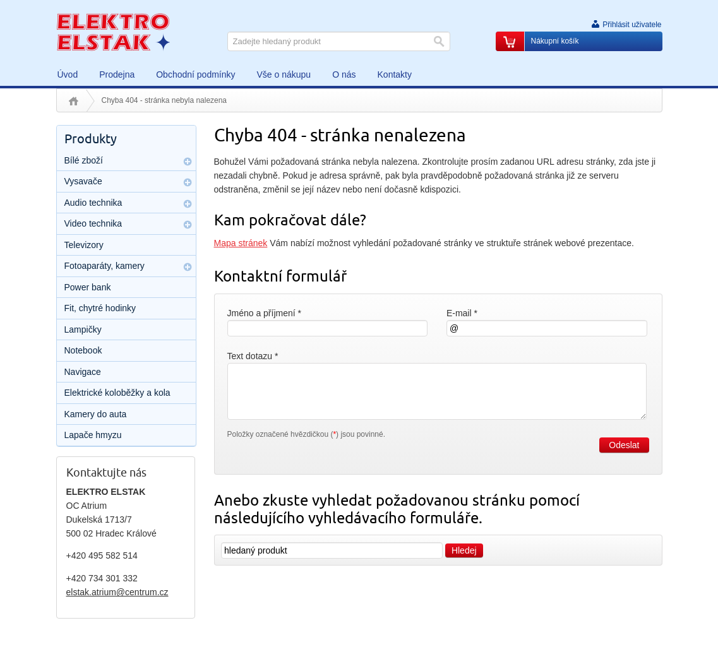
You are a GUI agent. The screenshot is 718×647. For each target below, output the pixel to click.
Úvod (73, 101)
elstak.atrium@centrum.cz (117, 592)
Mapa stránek (241, 243)
